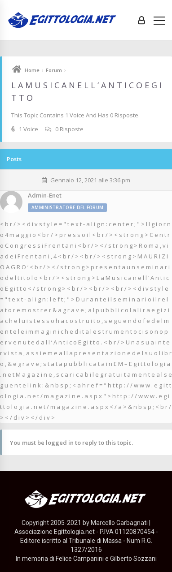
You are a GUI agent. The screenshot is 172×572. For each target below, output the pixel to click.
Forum (54, 70)
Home (32, 70)
